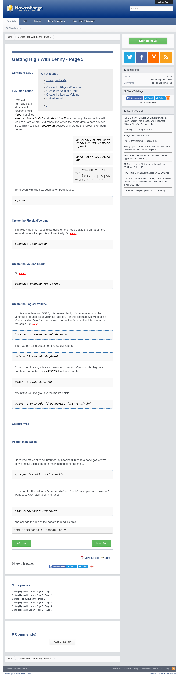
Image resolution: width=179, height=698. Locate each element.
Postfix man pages (24, 441)
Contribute (116, 669)
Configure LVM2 (56, 80)
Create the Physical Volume (63, 87)
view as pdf (92, 557)
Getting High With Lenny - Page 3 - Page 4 (32, 602)
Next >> (101, 543)
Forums (37, 21)
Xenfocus (23, 669)
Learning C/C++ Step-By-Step (138, 130)
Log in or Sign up (164, 2)
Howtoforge (17, 674)
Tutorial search (16, 28)
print (107, 557)
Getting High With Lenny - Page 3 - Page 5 (32, 606)
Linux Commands (56, 21)
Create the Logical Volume (62, 94)
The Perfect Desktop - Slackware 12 (140, 141)
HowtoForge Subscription (83, 21)
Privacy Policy (169, 674)
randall (169, 76)
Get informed (54, 98)
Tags (25, 21)
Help (136, 669)
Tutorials (11, 21)
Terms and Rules (156, 674)
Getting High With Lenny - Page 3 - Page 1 (32, 591)
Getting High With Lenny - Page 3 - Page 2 (32, 595)
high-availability (165, 80)
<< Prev (21, 543)
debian (154, 80)
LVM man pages (22, 90)
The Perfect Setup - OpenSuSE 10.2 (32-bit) (144, 190)
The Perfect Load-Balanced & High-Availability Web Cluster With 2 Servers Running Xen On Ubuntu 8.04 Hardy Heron (148, 181)
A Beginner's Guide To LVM (136, 135)
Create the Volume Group (62, 90)
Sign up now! (148, 40)
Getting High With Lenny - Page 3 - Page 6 (32, 610)
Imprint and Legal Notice (152, 669)
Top (167, 669)
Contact (127, 669)
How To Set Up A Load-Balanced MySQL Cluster (146, 173)
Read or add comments (161, 83)
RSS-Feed (173, 668)
